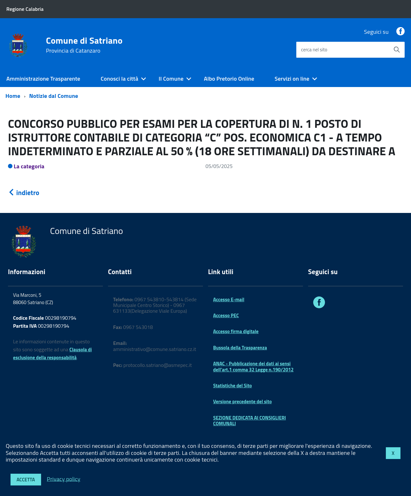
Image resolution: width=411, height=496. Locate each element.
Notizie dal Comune (53, 95)
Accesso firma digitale (235, 331)
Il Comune (171, 78)
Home (12, 95)
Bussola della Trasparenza (240, 347)
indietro (23, 192)
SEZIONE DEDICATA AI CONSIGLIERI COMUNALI (249, 420)
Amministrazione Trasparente (43, 78)
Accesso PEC (226, 315)
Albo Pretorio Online (229, 78)
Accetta (26, 479)
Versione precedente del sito (242, 401)
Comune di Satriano (84, 45)
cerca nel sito (314, 49)
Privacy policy (63, 478)
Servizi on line (292, 78)
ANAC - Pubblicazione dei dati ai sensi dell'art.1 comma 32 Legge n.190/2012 (253, 366)
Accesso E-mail (228, 299)
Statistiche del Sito (232, 385)
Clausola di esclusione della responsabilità (52, 353)
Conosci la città (119, 78)
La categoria (29, 166)
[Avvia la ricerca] (397, 50)
